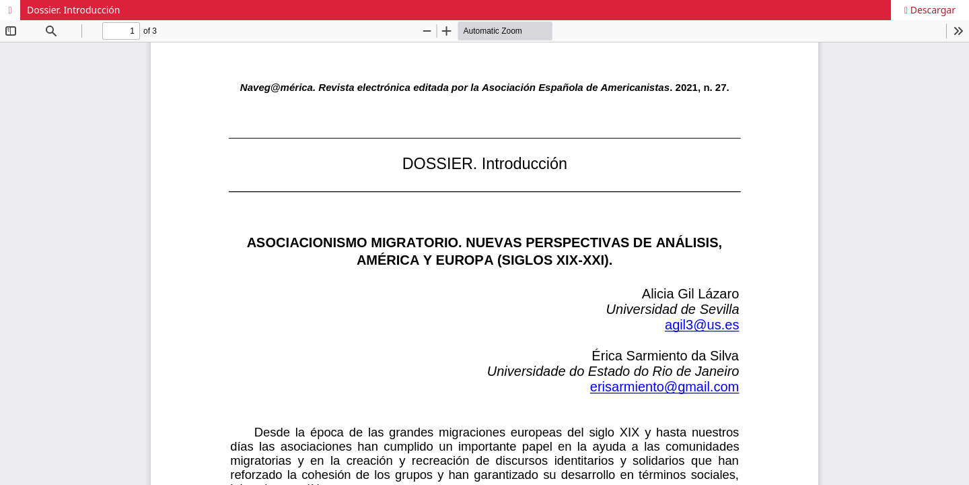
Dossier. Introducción (73, 9)
